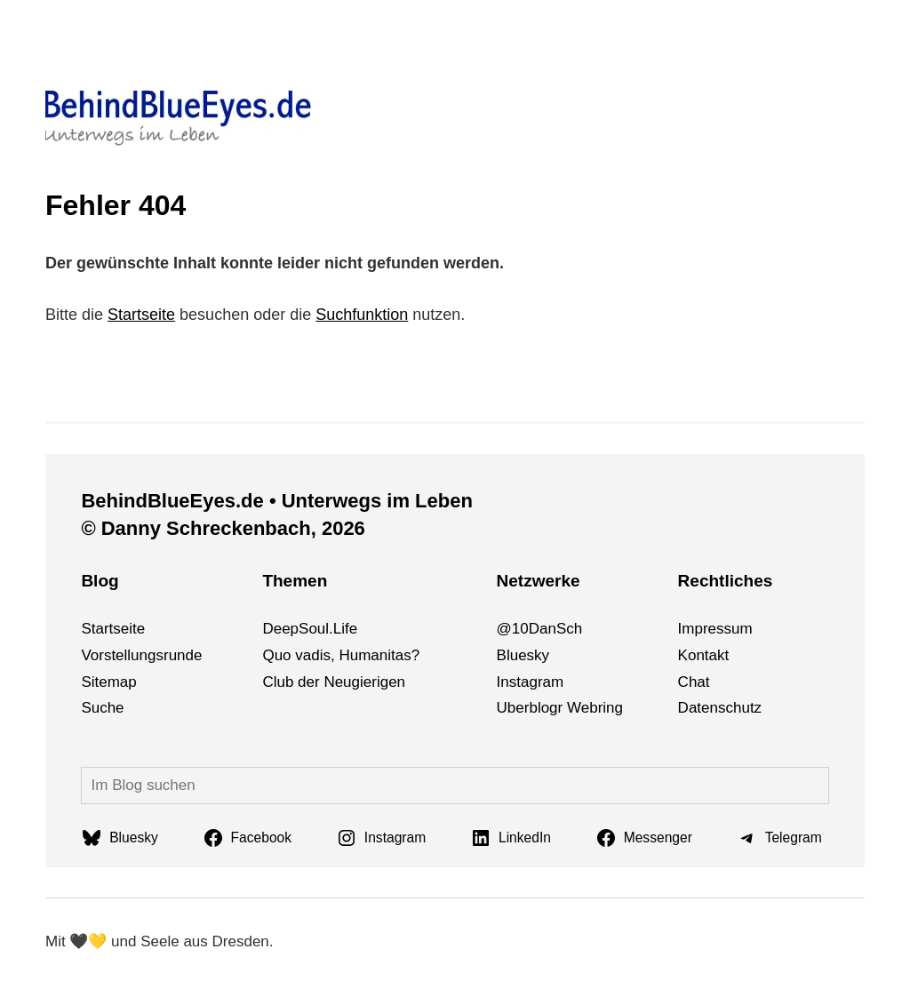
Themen (294, 580)
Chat (694, 682)
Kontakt (704, 655)
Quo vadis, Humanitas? (340, 655)
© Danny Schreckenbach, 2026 (222, 528)
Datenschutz (720, 707)
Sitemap (108, 682)
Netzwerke (538, 580)
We (578, 707)
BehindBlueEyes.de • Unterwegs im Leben (276, 501)
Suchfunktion (361, 314)
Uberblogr (530, 707)
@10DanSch (540, 628)
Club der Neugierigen (333, 682)
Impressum (715, 628)
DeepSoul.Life (309, 628)
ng (614, 707)
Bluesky (523, 655)
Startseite (141, 314)
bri (597, 707)
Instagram (530, 682)
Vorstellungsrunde (141, 655)
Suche (102, 707)
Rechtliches (725, 580)
